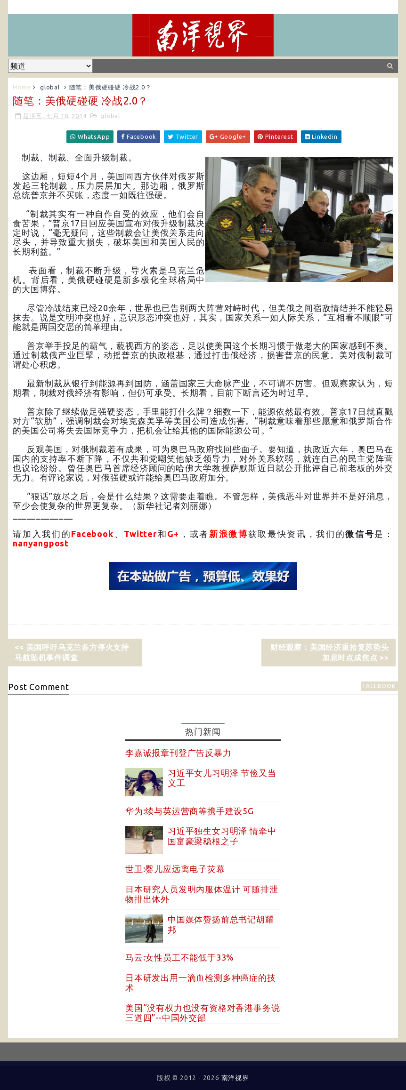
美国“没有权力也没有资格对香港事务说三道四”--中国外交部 (202, 1013)
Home (22, 87)
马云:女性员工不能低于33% (179, 957)
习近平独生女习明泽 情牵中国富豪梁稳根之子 (222, 836)
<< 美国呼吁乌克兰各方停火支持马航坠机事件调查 (72, 652)
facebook (379, 686)
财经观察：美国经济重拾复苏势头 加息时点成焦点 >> (329, 652)
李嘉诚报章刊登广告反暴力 (178, 752)
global (50, 87)
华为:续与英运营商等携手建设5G (189, 811)
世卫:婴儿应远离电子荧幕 (175, 869)
